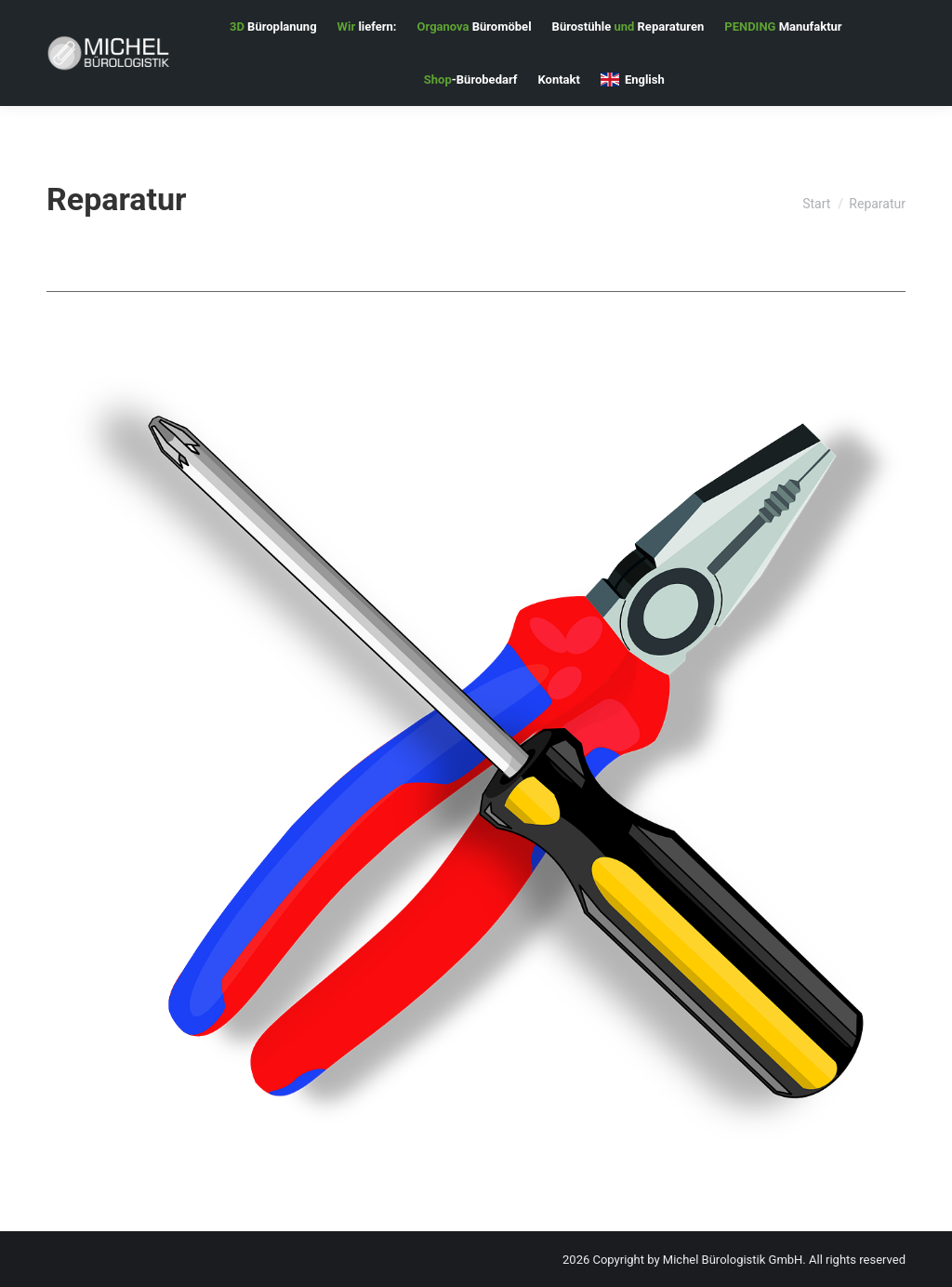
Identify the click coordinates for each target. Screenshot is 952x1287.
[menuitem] (273, 26)
